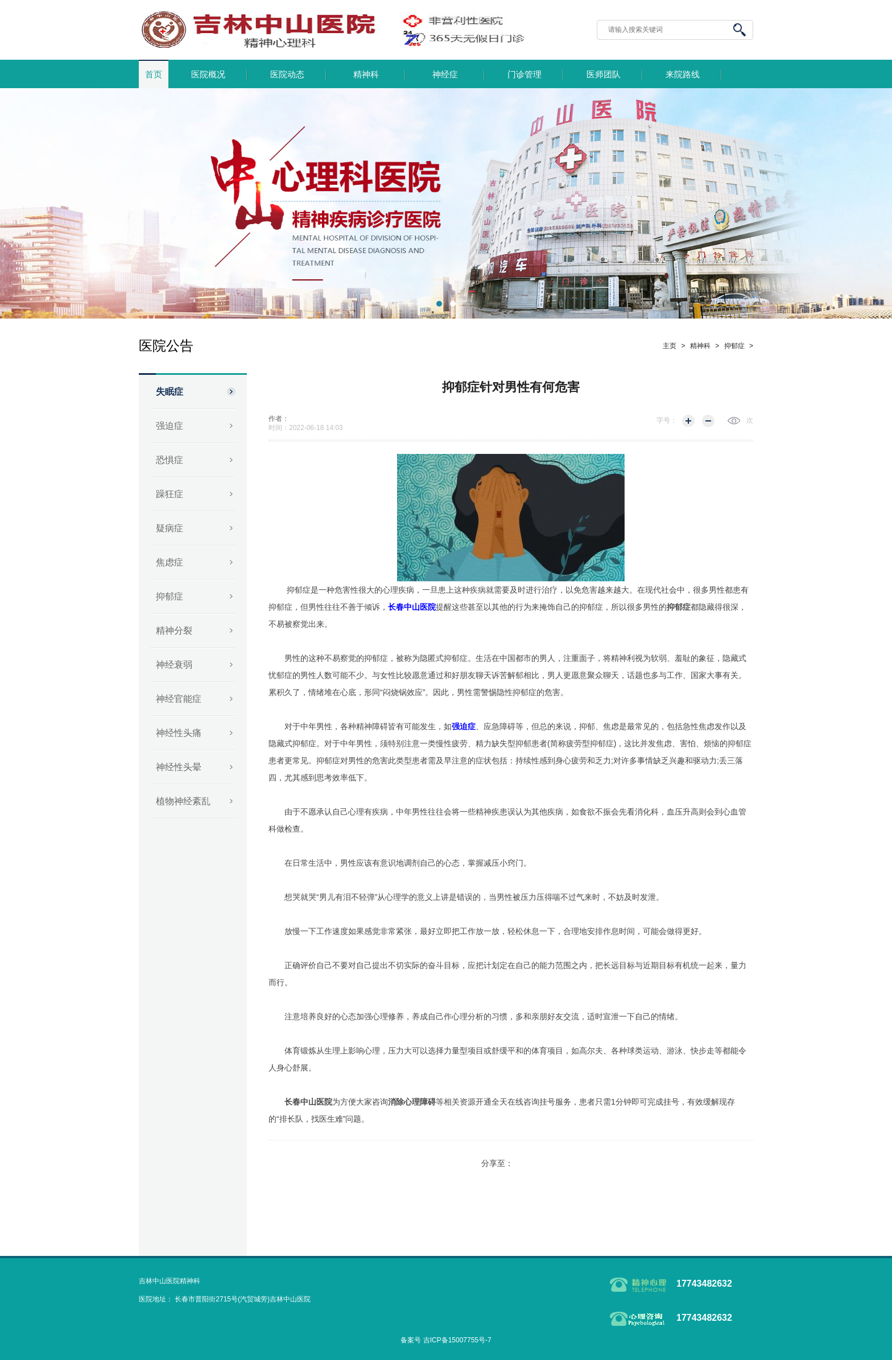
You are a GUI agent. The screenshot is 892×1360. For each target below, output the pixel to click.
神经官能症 (178, 699)
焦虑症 (169, 562)
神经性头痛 (178, 733)
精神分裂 (174, 630)
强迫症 (169, 426)
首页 (153, 74)
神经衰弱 (174, 664)
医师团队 (604, 74)
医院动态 (287, 74)
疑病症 (169, 528)
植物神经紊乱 (183, 801)
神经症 (445, 74)
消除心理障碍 (412, 1101)
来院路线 (683, 74)
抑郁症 (169, 596)
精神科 (366, 74)
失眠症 (169, 391)
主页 (669, 346)
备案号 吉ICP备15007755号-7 (445, 1340)
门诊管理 (524, 74)
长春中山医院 (308, 1101)
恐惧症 (169, 460)
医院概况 (208, 74)
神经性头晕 (178, 767)
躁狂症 (169, 494)
